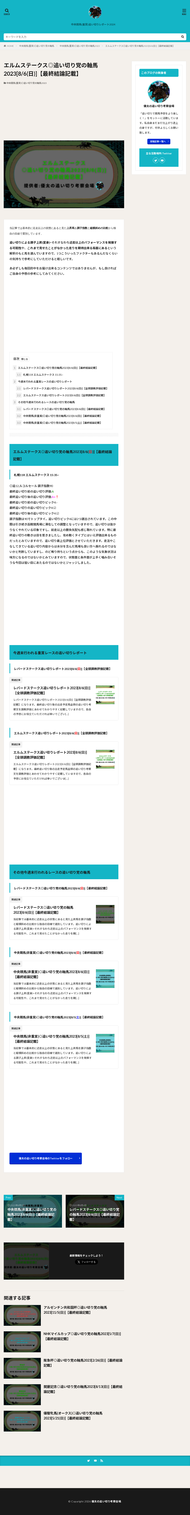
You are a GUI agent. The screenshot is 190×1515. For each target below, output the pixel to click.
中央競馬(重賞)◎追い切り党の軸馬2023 (80, 46)
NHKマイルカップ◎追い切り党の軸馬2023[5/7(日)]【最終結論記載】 (82, 1336)
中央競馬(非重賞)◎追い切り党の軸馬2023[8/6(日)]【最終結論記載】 (59, 415)
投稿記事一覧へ (158, 141)
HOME (10, 46)
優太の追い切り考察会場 (106, 1501)
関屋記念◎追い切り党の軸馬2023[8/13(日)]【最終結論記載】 (83, 1389)
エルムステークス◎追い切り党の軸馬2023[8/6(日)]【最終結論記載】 (140, 46)
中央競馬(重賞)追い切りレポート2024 (93, 24)
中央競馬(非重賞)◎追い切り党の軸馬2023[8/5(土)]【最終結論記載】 (59, 422)
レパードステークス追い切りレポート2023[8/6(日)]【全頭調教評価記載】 (62, 388)
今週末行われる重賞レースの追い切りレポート (42, 381)
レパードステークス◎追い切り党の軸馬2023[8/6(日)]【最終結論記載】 (61, 408)
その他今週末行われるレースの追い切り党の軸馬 (44, 402)
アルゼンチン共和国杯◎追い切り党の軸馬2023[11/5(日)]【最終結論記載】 (75, 1309)
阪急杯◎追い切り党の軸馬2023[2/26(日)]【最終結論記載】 (83, 1362)
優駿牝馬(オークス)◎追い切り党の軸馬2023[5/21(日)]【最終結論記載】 (73, 1415)
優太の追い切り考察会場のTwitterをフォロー (46, 1158)
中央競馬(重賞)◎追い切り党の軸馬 (36, 46)
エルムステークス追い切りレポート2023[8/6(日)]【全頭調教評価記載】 (61, 395)
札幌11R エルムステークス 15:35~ (39, 374)
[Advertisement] (64, 113)
